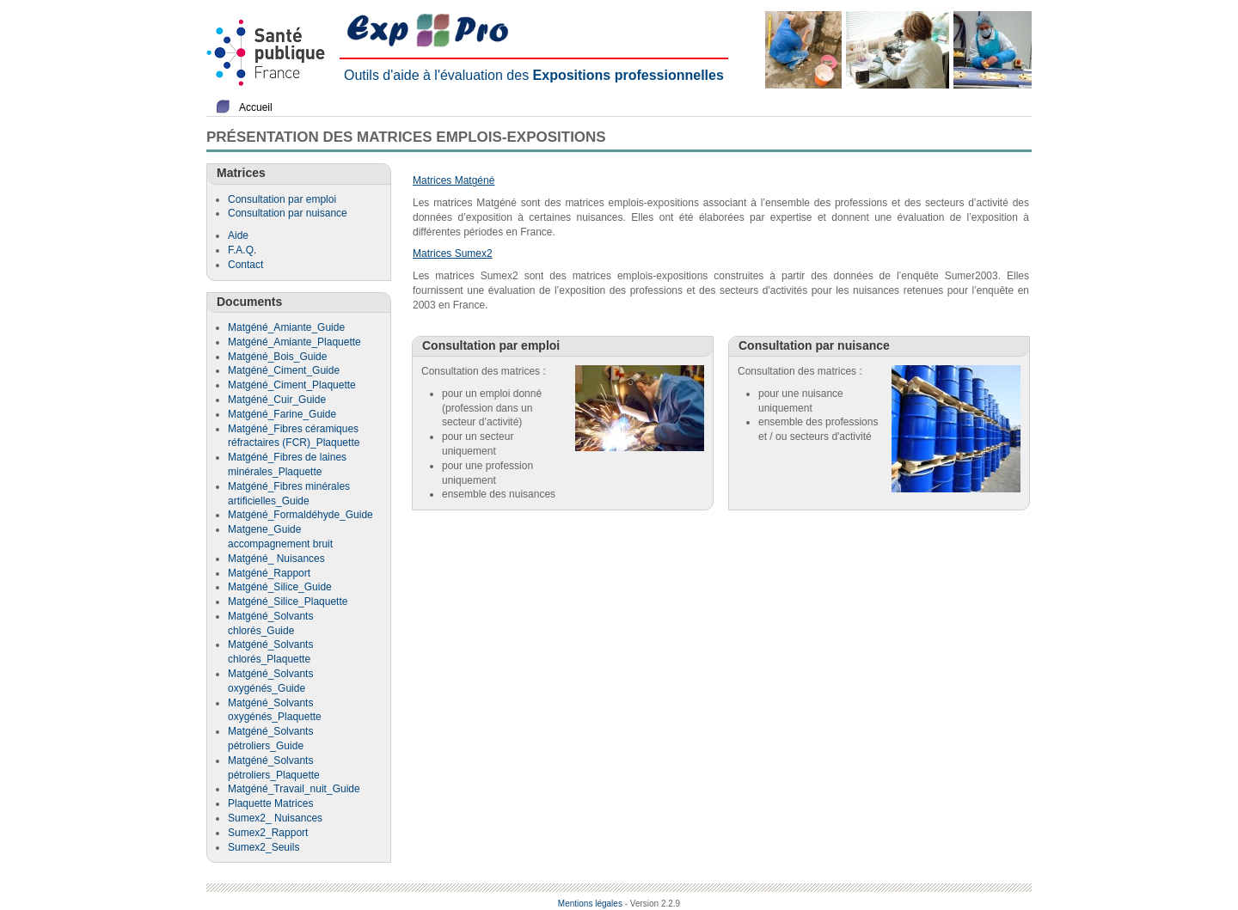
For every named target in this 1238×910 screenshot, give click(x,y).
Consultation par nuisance (287, 213)
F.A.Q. (242, 250)
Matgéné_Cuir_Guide (277, 400)
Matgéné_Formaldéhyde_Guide (300, 515)
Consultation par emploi (282, 199)
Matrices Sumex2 (453, 253)
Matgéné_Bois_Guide (277, 357)
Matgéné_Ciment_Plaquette (292, 385)
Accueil (256, 107)
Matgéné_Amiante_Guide (286, 327)
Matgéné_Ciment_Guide (284, 370)
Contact (245, 265)
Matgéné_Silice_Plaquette (287, 601)
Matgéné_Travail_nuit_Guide (294, 789)
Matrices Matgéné (453, 180)
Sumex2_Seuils (263, 847)
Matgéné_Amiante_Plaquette (294, 342)
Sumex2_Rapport (268, 833)
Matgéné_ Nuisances (276, 559)
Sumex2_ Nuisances (275, 818)
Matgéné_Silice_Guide (280, 587)
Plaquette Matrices (270, 803)
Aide (238, 235)
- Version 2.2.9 (652, 903)
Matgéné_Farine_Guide (282, 414)
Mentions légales (590, 903)
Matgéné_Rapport (269, 573)
